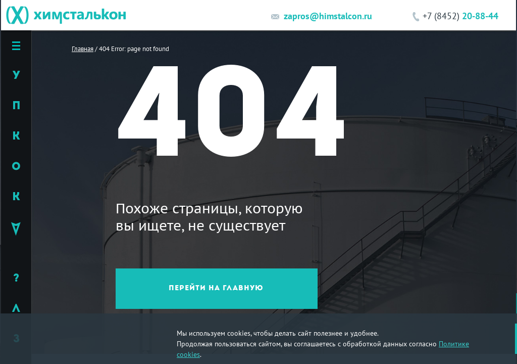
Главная (82, 48)
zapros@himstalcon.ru (328, 16)
